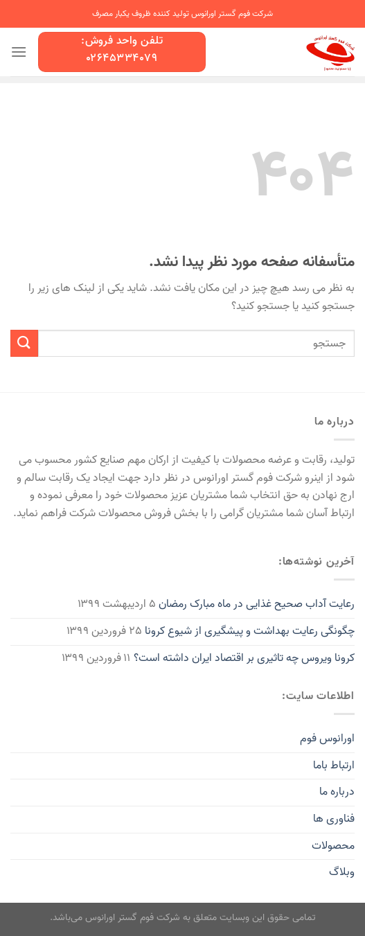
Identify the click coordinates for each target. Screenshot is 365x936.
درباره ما (337, 792)
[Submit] (24, 343)
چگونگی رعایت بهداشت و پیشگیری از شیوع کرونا (250, 631)
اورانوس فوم (327, 739)
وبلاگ (342, 872)
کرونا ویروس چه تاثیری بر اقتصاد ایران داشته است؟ (244, 658)
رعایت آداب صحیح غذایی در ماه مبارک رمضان (257, 604)
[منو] (18, 52)
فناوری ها (334, 819)
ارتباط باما (334, 766)
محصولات (333, 846)
